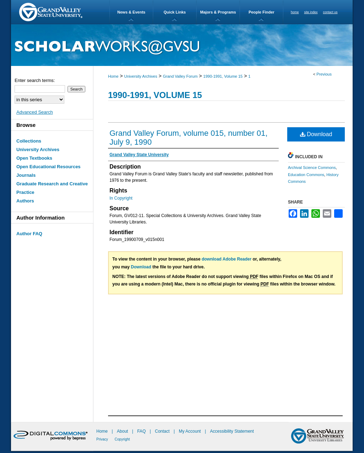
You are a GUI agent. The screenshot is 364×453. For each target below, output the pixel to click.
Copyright (122, 439)
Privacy (102, 439)
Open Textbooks (34, 158)
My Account (190, 431)
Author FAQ (29, 233)
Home (113, 76)
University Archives (140, 76)
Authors (25, 201)
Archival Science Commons (312, 167)
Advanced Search (34, 112)
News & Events (131, 12)
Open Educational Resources (48, 166)
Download (316, 134)
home (295, 12)
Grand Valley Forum (180, 76)
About (123, 431)
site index (311, 12)
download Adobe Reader (226, 259)
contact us (330, 12)
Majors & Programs (218, 12)
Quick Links (175, 12)
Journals (26, 175)
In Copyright (121, 198)
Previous (324, 74)
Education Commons (306, 175)
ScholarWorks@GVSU (182, 45)
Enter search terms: (35, 80)
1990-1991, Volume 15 (223, 76)
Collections (28, 141)
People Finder (261, 12)
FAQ (142, 431)
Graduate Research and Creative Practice (52, 188)
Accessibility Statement (232, 431)
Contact (162, 431)
